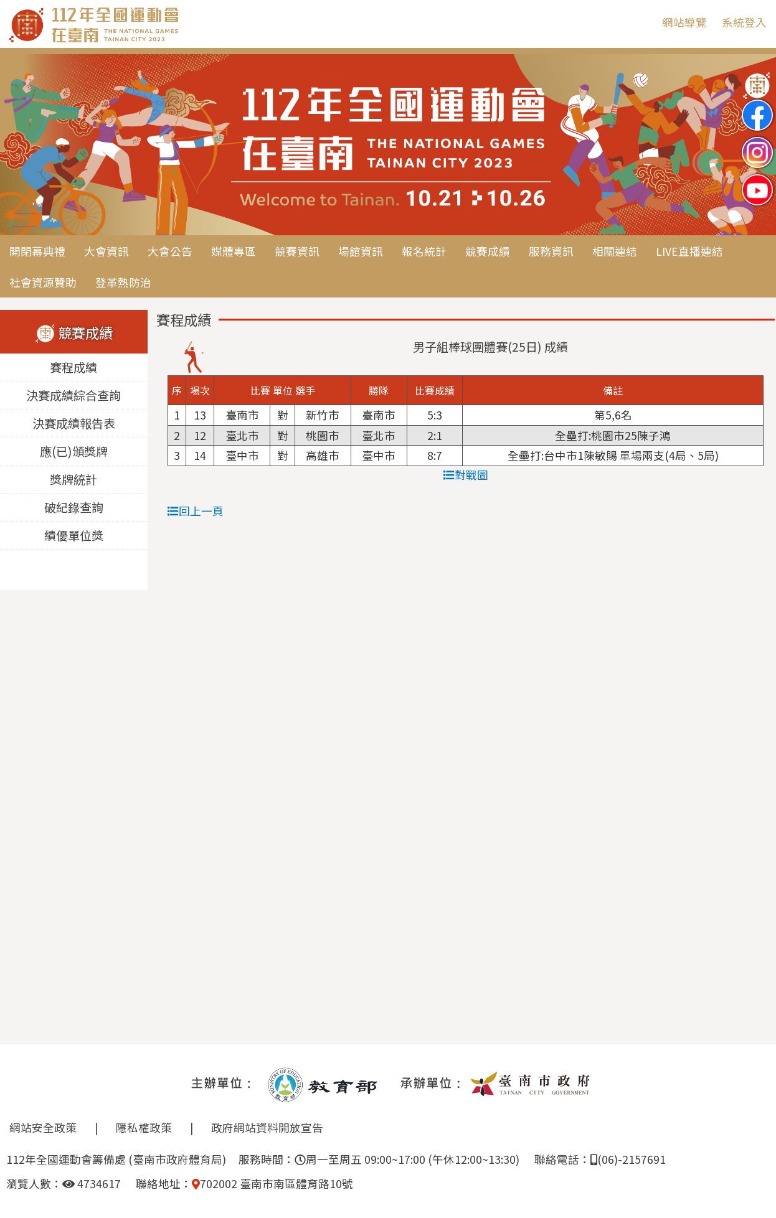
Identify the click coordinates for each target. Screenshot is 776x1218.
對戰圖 (465, 474)
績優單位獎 (73, 536)
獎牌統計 (73, 480)
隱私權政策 (144, 1127)
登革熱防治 (123, 282)
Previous (22, 145)
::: (643, 22)
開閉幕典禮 (37, 251)
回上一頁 (196, 510)
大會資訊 (106, 251)
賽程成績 (73, 368)
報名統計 (424, 251)
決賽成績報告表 (73, 424)
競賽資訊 (297, 251)
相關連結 (614, 251)
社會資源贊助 (43, 282)
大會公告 (170, 251)
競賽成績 (487, 251)
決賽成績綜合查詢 (73, 396)
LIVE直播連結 (689, 251)
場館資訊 (360, 251)
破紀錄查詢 (73, 508)
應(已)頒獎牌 (74, 452)
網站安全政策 (43, 1127)
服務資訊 (551, 251)
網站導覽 (684, 22)
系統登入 (744, 22)
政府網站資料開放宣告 (267, 1127)
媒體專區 (233, 251)
